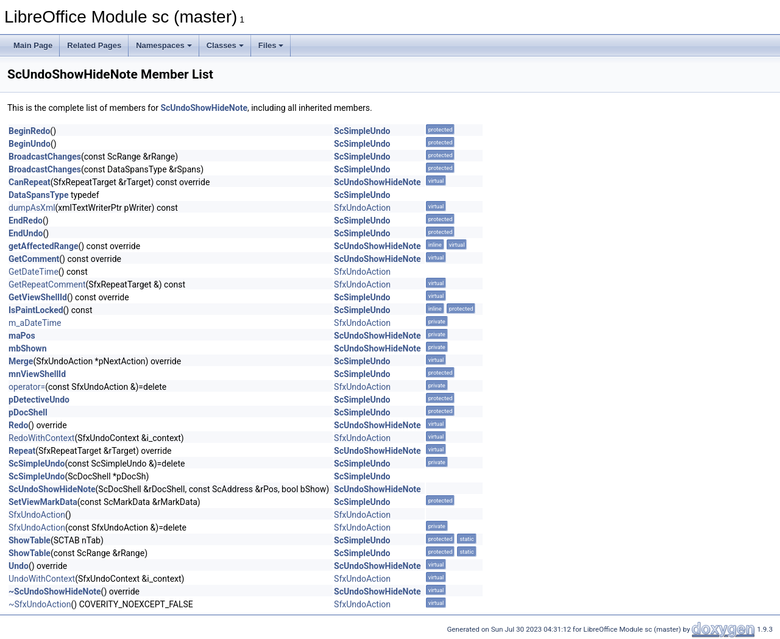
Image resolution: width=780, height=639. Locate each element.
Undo (19, 566)
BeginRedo (29, 131)
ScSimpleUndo (362, 131)
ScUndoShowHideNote (203, 108)
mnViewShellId (37, 374)
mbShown (28, 348)
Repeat (22, 451)
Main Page (32, 45)
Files (271, 45)
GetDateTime (33, 272)
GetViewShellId (38, 297)
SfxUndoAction (362, 208)
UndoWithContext (42, 579)
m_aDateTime (35, 323)
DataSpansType (38, 195)
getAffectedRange (43, 246)
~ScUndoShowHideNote (55, 591)
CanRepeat (30, 182)
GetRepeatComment (47, 284)
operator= (27, 387)
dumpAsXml (32, 208)
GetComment (34, 259)
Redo (18, 425)
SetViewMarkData (43, 502)
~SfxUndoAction (40, 604)
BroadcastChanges (45, 156)
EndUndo (26, 233)
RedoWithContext (41, 438)
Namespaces (164, 45)
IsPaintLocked (36, 310)
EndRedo (26, 220)
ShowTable (30, 540)
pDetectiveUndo (39, 399)
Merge (21, 361)
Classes (225, 45)
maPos (22, 336)
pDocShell (28, 412)
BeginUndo (30, 144)
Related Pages (94, 45)
